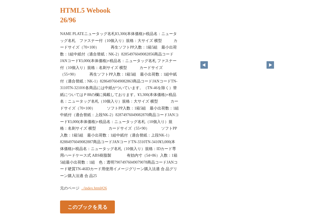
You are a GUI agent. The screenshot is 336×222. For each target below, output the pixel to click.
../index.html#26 (94, 188)
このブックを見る (87, 207)
